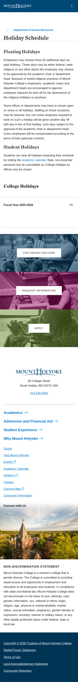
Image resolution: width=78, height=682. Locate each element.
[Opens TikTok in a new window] (38, 514)
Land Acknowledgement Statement (26, 663)
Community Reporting (17, 670)
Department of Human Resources (34, 30)
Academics (13, 413)
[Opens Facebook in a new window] (14, 514)
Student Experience (20, 430)
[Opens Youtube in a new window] (30, 514)
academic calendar (34, 160)
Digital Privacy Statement (20, 650)
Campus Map (12, 488)
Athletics (9, 475)
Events (8, 461)
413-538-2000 (39, 393)
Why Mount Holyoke (21, 438)
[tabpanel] (39, 219)
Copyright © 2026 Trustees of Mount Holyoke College (38, 643)
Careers (9, 482)
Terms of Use (12, 657)
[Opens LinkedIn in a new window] (22, 514)
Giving (8, 448)
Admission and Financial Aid (28, 421)
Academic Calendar (16, 468)
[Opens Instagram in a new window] (6, 514)
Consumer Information (18, 495)
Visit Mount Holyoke (16, 455)
